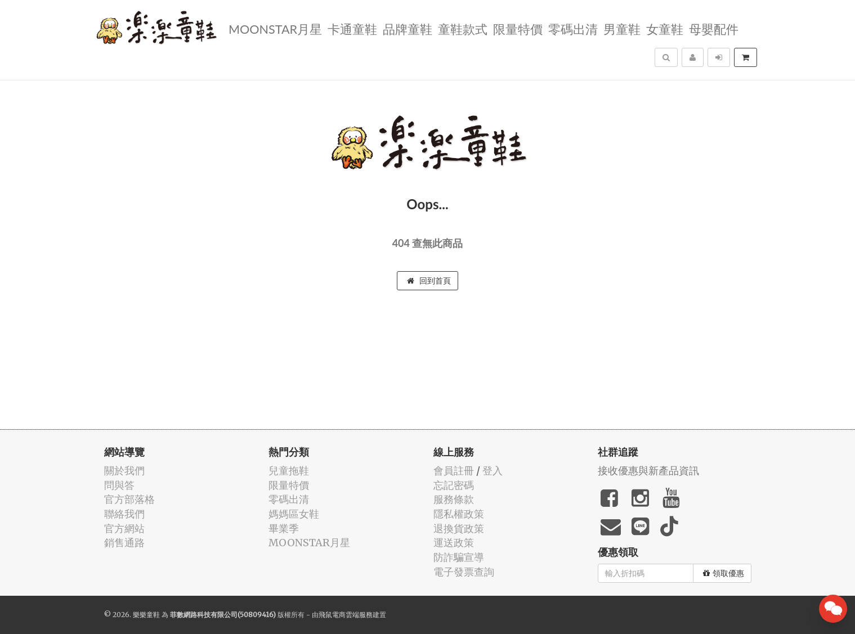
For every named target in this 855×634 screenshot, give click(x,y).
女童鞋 (664, 28)
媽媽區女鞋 (293, 513)
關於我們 (124, 470)
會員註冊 (453, 470)
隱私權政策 (458, 513)
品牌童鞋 (407, 28)
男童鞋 (622, 28)
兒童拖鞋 (288, 470)
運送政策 (453, 542)
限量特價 (518, 28)
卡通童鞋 (352, 28)
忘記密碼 (453, 485)
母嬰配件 (713, 28)
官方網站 (124, 528)
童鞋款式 (462, 28)
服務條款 (453, 499)
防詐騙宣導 (458, 557)
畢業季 (283, 528)
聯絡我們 (124, 513)
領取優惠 (723, 573)
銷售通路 (124, 542)
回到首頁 (429, 281)
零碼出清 (573, 28)
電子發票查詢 (463, 571)
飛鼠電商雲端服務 (346, 614)
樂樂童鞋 (146, 614)
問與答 (119, 485)
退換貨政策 (458, 528)
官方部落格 (129, 499)
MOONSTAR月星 (275, 28)
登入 (492, 470)
